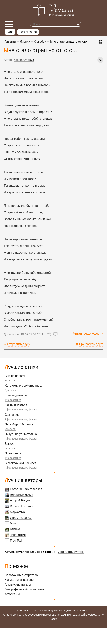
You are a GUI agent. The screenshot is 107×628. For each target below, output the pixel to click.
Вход (10, 31)
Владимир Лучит (21, 494)
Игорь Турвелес (20, 517)
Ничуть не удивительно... (22, 434)
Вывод (9, 443)
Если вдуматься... (17, 395)
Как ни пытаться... (17, 405)
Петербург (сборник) (19, 424)
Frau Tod (16, 540)
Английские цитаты (18, 584)
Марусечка (17, 512)
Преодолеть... (14, 453)
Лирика (25, 41)
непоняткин (18, 534)
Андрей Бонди (20, 500)
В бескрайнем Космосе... (22, 463)
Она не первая (15, 376)
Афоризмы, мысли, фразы (21, 409)
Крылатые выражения (20, 579)
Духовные (11, 390)
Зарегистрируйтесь (71, 551)
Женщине (10, 380)
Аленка (15, 529)
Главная (10, 41)
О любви (40, 41)
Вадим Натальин (21, 506)
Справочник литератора (21, 575)
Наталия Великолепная (26, 489)
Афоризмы (12, 594)
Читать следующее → (88, 333)
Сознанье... (12, 414)
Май (13, 523)
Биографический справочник (24, 589)
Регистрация (28, 31)
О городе (10, 428)
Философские (13, 399)
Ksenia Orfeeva (24, 59)
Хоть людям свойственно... (23, 385)
